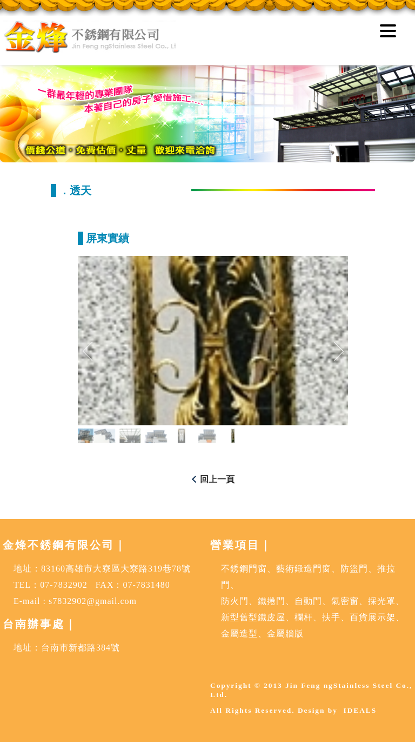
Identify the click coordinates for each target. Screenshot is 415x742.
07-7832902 (63, 584)
